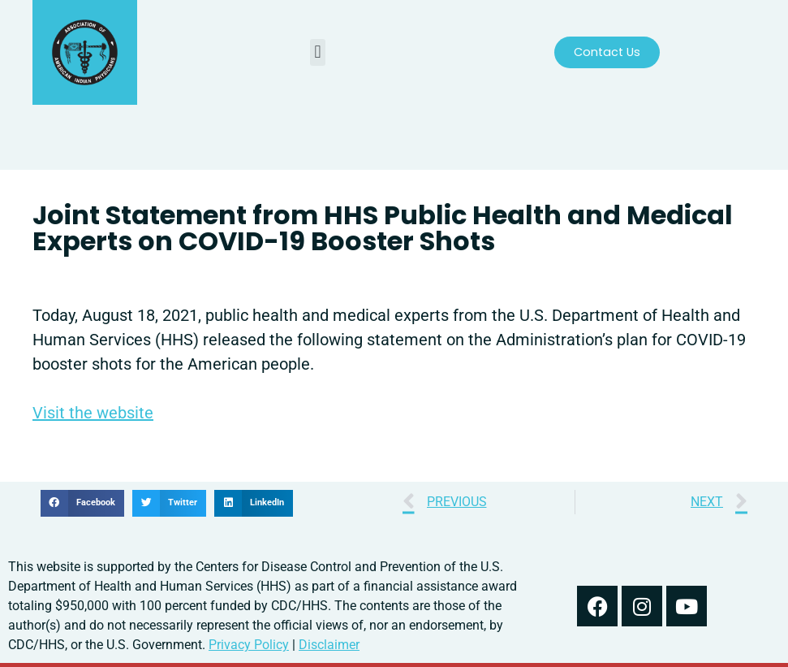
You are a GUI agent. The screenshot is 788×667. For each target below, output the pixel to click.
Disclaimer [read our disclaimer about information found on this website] (329, 644)
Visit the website (92, 412)
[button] (317, 52)
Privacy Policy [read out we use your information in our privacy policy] (249, 644)
